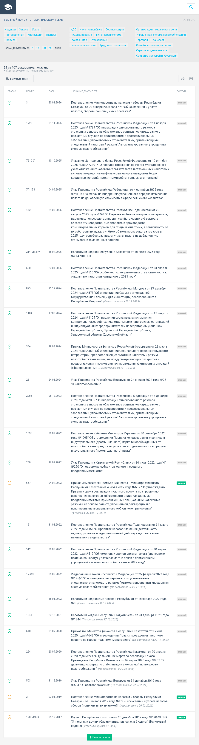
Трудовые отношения (113, 45)
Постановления (14, 34)
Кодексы (10, 29)
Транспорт (157, 39)
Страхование (99, 39)
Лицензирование (81, 34)
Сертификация (115, 29)
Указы (35, 29)
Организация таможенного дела (156, 29)
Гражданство (79, 39)
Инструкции (35, 34)
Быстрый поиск (99, 20)
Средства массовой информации (156, 55)
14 (37, 48)
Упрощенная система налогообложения (161, 34)
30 (44, 48)
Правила (10, 39)
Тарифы (51, 34)
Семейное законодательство (154, 45)
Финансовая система (108, 34)
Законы (23, 29)
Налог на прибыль (91, 29)
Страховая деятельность (151, 50)
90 (50, 48)
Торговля (142, 39)
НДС (73, 29)
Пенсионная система (83, 45)
